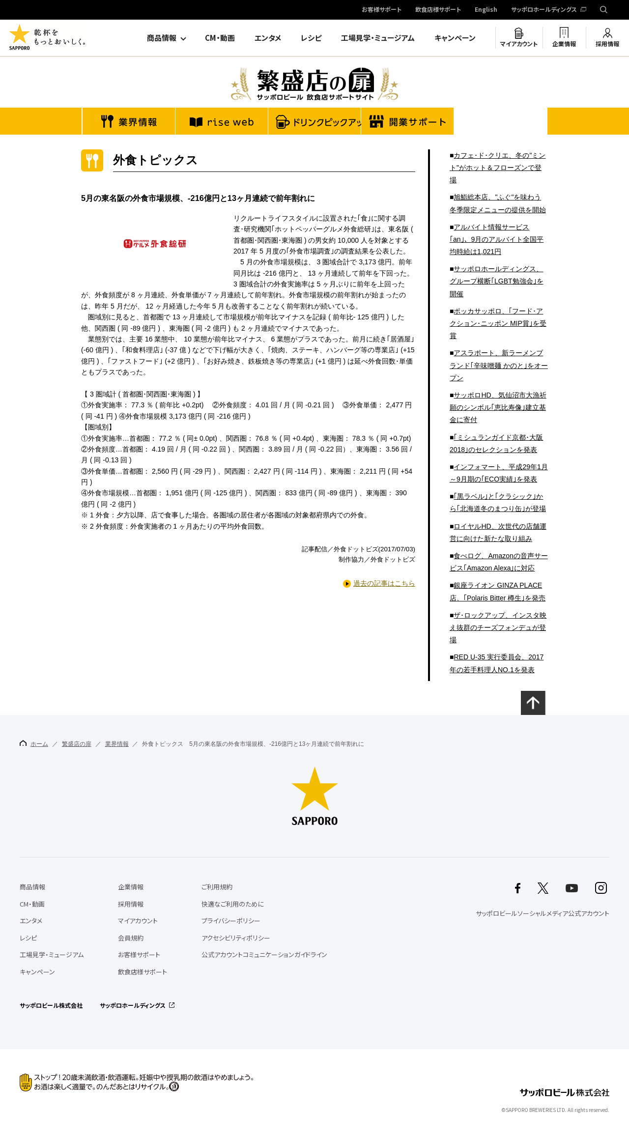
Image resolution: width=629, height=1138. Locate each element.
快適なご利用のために (232, 904)
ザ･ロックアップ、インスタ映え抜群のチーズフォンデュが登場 (498, 627)
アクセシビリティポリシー (235, 937)
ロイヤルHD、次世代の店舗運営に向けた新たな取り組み (498, 532)
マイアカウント (519, 43)
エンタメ (268, 37)
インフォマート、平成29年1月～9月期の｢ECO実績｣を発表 (499, 473)
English (486, 10)
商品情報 (161, 37)
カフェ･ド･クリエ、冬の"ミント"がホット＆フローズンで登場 (497, 167)
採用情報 (607, 43)
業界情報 (117, 743)
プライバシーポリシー (230, 920)
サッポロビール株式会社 (51, 1005)
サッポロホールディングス (544, 10)
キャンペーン (455, 37)
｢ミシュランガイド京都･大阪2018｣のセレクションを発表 (496, 443)
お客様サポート (381, 10)
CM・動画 (220, 37)
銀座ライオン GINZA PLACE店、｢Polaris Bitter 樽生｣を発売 (497, 591)
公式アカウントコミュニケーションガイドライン (264, 954)
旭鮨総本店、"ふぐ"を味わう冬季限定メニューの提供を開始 (498, 203)
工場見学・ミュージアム (378, 37)
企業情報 (564, 43)
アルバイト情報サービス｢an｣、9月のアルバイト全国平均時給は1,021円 (496, 239)
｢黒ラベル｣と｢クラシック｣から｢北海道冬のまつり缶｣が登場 (498, 502)
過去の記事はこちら (384, 583)
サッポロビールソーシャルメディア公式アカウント (542, 913)
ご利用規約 (216, 886)
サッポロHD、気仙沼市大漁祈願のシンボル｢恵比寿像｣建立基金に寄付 (498, 407)
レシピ (311, 37)
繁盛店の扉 (76, 743)
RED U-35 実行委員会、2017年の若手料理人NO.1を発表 (496, 663)
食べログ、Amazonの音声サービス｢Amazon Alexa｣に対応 (499, 562)
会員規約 (130, 937)
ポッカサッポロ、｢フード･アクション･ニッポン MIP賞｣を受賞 (498, 323)
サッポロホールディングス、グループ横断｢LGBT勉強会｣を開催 (496, 281)
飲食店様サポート (438, 10)
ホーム (34, 743)
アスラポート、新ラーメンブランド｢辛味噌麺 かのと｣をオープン (499, 365)
